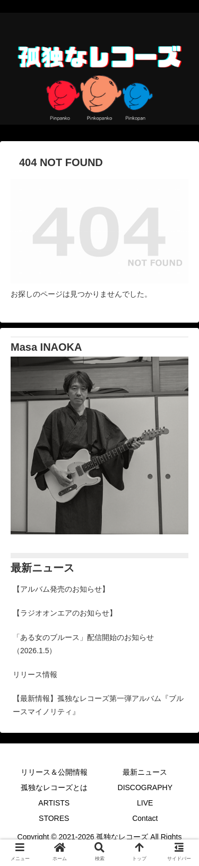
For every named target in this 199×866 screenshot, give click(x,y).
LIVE (145, 803)
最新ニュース (145, 772)
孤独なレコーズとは (54, 787)
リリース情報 (35, 674)
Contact (145, 818)
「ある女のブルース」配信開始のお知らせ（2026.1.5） (83, 644)
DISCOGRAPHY (145, 787)
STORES (54, 818)
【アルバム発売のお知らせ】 (61, 589)
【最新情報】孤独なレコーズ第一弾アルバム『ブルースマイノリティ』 (98, 705)
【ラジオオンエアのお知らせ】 (65, 613)
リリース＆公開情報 (54, 772)
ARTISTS (54, 803)
